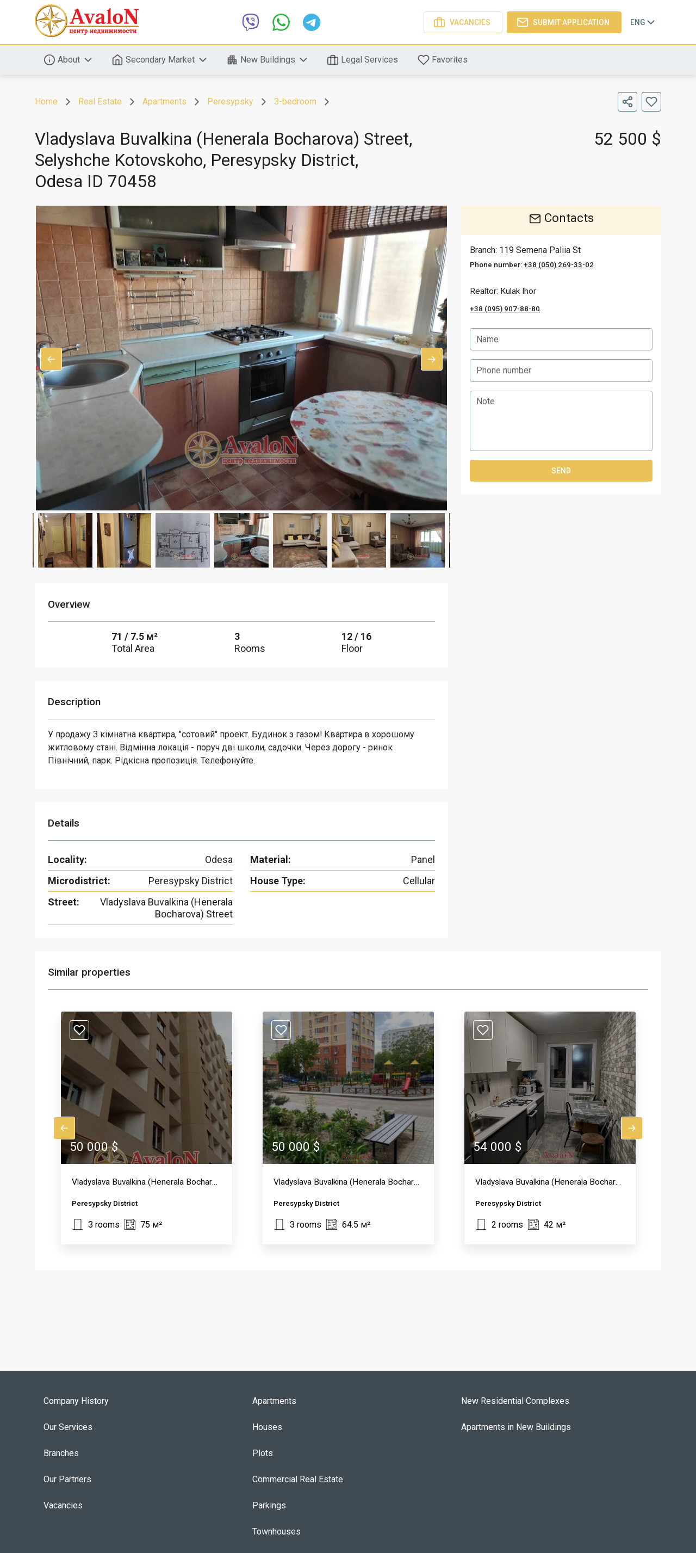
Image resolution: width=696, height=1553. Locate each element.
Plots (262, 1453)
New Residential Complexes (515, 1401)
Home (46, 101)
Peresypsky (230, 101)
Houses (267, 1427)
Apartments (164, 101)
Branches (61, 1453)
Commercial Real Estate (297, 1479)
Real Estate (100, 101)
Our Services (68, 1427)
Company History (76, 1401)
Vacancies (463, 22)
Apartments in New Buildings (516, 1427)
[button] (146, 1128)
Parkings (269, 1505)
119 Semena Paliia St (540, 250)
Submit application (564, 22)
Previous (51, 359)
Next (432, 359)
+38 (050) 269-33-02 (559, 265)
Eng (643, 22)
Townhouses (276, 1531)
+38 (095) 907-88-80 (505, 309)
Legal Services (363, 60)
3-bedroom (295, 101)
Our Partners (67, 1479)
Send (561, 471)
